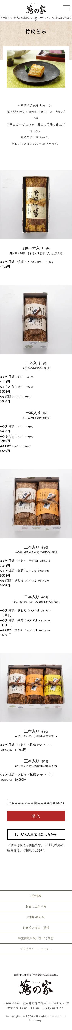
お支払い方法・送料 (36, 927)
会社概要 (36, 895)
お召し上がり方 (36, 906)
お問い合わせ (36, 917)
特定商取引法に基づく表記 (36, 938)
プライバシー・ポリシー (36, 948)
